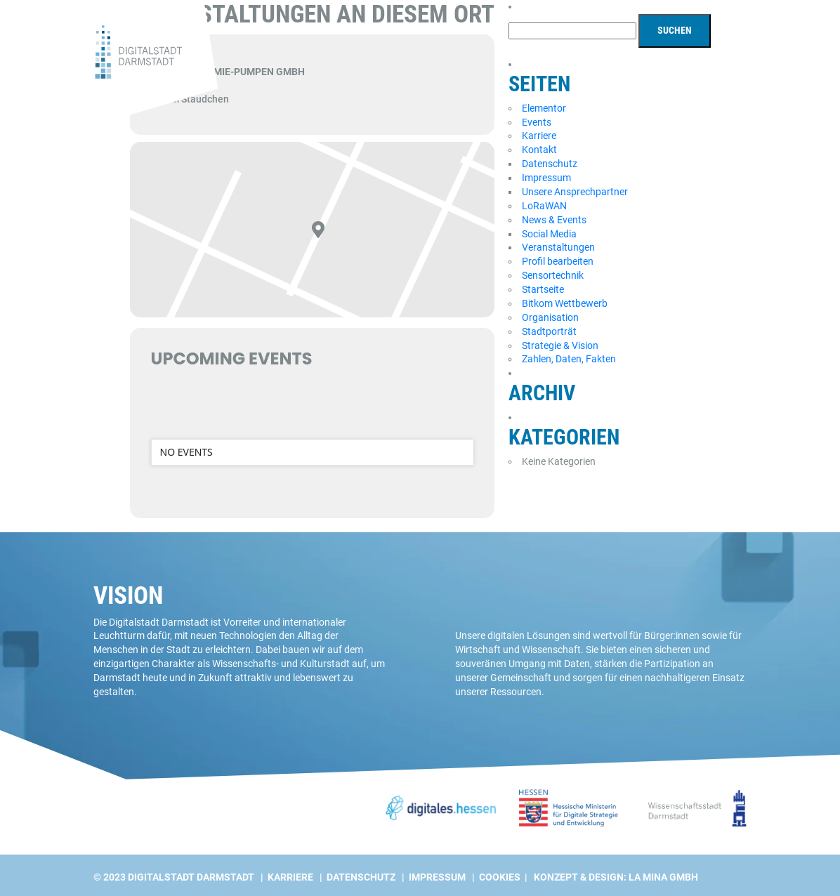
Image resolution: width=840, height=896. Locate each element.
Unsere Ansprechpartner (575, 191)
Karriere (539, 135)
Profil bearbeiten (557, 261)
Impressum (546, 177)
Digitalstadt (670, 59)
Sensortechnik (553, 275)
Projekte (563, 59)
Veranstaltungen (558, 247)
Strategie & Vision (560, 345)
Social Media (549, 233)
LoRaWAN (544, 205)
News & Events (554, 219)
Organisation (550, 317)
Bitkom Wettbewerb (565, 303)
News (613, 59)
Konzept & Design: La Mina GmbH (616, 877)
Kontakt (539, 149)
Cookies (499, 877)
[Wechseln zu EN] (736, 10)
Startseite (543, 289)
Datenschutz (549, 163)
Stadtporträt (549, 331)
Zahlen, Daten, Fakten (569, 358)
